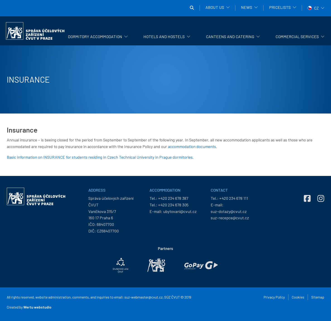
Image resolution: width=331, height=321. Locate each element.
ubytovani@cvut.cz (180, 211)
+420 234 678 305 (173, 204)
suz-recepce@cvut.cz (230, 217)
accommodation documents (192, 146)
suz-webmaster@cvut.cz (143, 297)
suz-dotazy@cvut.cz (229, 211)
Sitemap (317, 297)
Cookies (298, 297)
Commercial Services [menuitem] (297, 36)
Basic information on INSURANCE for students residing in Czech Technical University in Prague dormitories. (100, 157)
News (246, 7)
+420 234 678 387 (173, 198)
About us (214, 7)
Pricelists (280, 7)
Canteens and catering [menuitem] (230, 36)
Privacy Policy (274, 297)
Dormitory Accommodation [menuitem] (95, 36)
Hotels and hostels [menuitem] (164, 36)
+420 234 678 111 (233, 198)
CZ (316, 8)
